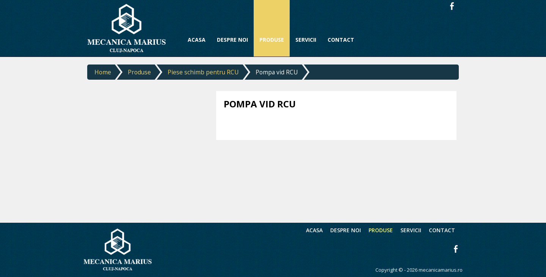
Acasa (314, 230)
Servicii (410, 230)
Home (102, 72)
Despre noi (345, 230)
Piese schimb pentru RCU (203, 72)
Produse (139, 72)
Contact (442, 230)
